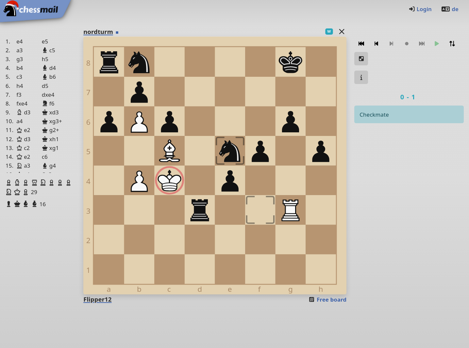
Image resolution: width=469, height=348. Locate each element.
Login (420, 9)
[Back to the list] (341, 31)
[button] (9, 182)
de (450, 9)
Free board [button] (327, 299)
